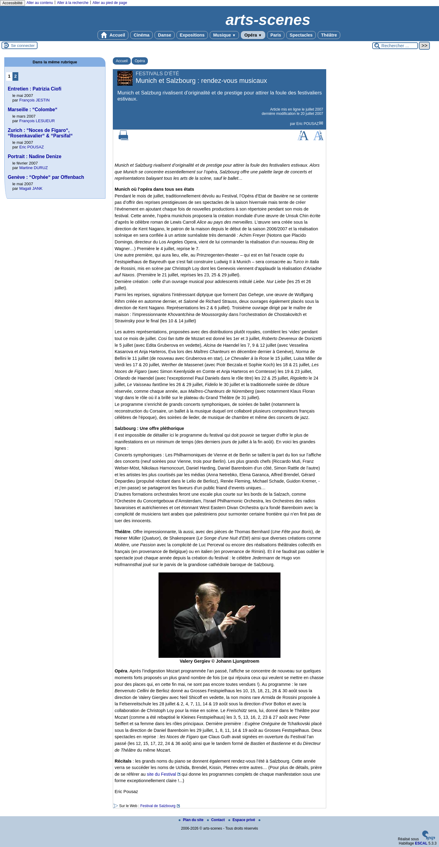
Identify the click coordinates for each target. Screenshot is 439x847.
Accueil (113, 35)
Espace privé (242, 820)
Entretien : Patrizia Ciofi (34, 88)
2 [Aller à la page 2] (15, 76)
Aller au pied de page (109, 3)
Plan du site (192, 820)
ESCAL (421, 843)
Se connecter (23, 45)
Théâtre (329, 35)
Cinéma (141, 35)
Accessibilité (12, 3)
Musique (224, 35)
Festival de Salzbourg (157, 806)
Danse (164, 35)
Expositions (192, 35)
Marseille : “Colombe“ (32, 109)
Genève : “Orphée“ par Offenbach (46, 177)
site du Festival (161, 774)
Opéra (253, 35)
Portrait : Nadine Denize (34, 156)
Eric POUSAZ (307, 124)
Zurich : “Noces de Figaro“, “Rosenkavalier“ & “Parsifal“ (40, 133)
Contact (216, 820)
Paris (275, 35)
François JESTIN (34, 100)
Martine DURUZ (33, 167)
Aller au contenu (40, 3)
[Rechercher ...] (395, 45)
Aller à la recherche (72, 3)
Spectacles (301, 35)
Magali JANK (30, 188)
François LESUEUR (37, 121)
